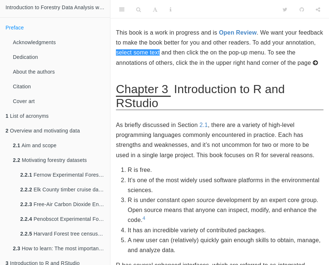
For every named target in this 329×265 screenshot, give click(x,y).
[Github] (302, 9)
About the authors (34, 72)
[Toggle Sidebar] (121, 9)
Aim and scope (35, 145)
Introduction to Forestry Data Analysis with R (58, 7)
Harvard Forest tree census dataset (65, 234)
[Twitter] (285, 9)
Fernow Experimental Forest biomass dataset (65, 175)
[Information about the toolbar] (170, 9)
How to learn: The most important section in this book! (61, 248)
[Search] (138, 9)
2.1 (203, 125)
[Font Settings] (155, 9)
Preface (15, 28)
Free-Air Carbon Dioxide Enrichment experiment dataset (65, 204)
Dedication (25, 57)
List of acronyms (27, 116)
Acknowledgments (34, 42)
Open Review (238, 32)
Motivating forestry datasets (50, 160)
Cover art (24, 101)
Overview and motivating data (43, 131)
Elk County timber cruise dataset (65, 189)
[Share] (318, 9)
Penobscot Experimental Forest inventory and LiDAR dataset (65, 219)
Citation (22, 86)
